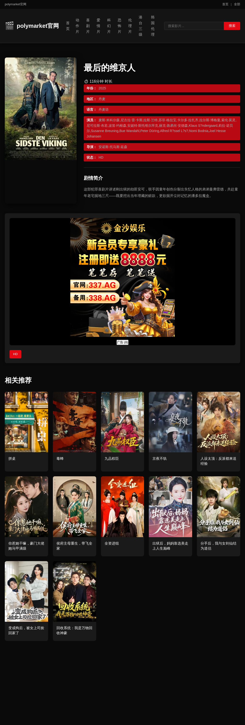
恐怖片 (119, 26)
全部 (237, 4)
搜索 (232, 26)
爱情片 (98, 26)
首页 (225, 4)
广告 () (122, 342)
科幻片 (109, 26)
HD (15, 354)
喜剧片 (88, 26)
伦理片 (130, 26)
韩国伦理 (153, 25)
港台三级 (140, 25)
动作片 (77, 26)
